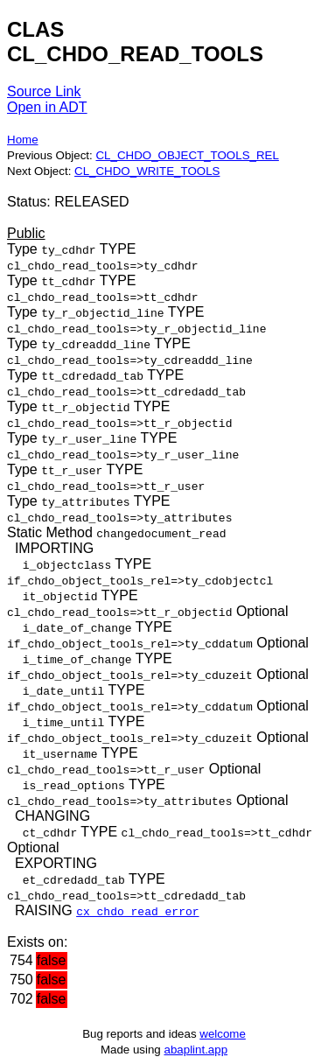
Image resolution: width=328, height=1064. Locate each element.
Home (22, 139)
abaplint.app (195, 1049)
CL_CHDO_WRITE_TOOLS (147, 171)
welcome (222, 1033)
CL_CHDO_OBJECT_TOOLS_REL (186, 155)
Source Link (44, 91)
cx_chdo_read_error (137, 911)
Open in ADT (47, 107)
